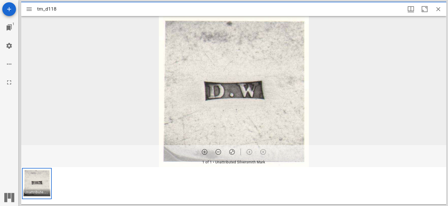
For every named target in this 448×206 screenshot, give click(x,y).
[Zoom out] (218, 152)
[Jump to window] (9, 27)
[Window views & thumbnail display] (411, 9)
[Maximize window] (424, 9)
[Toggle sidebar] (29, 9)
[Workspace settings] (9, 46)
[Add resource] (9, 9)
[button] (36, 183)
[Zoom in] (204, 152)
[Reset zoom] (232, 152)
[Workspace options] (9, 64)
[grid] (233, 185)
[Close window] (438, 9)
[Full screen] (9, 82)
